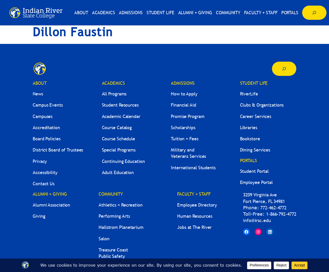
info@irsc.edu (257, 220)
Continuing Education (123, 161)
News (38, 94)
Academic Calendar (121, 116)
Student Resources (120, 105)
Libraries (248, 127)
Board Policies (47, 139)
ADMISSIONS (183, 83)
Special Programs (119, 150)
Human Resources (194, 216)
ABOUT (40, 83)
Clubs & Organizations (262, 105)
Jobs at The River (194, 227)
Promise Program (188, 116)
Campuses (42, 116)
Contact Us (43, 183)
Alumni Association (51, 205)
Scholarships (183, 127)
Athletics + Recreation (121, 205)
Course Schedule (118, 139)
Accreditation (46, 127)
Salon (104, 239)
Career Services (255, 116)
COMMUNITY (111, 194)
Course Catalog (117, 127)
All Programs (114, 94)
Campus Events (48, 105)
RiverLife (249, 94)
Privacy (40, 161)
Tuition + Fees (184, 139)
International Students (193, 168)
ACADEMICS (113, 83)
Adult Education (118, 172)
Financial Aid (183, 105)
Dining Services (255, 150)
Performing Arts (114, 216)
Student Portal (254, 171)
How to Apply (184, 94)
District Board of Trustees (58, 150)
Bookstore (250, 139)
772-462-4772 (273, 208)
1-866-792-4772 (281, 214)
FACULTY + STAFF (194, 194)
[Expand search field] (314, 13)
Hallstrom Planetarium (121, 227)
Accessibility (45, 172)
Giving (39, 216)
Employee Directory (197, 205)
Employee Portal (256, 182)
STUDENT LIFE (254, 83)
